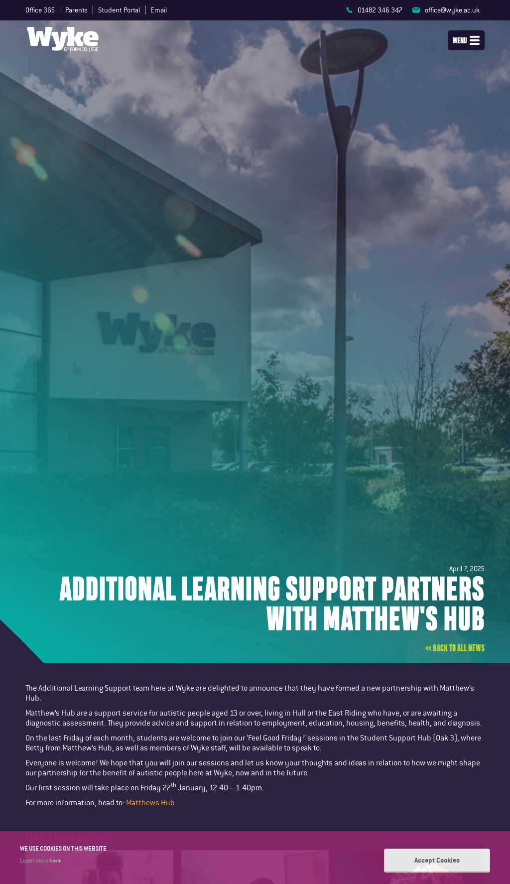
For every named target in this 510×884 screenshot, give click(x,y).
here (55, 860)
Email (158, 9)
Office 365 (40, 9)
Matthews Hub (150, 802)
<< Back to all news (455, 648)
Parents (76, 9)
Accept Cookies (437, 860)
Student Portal (119, 9)
